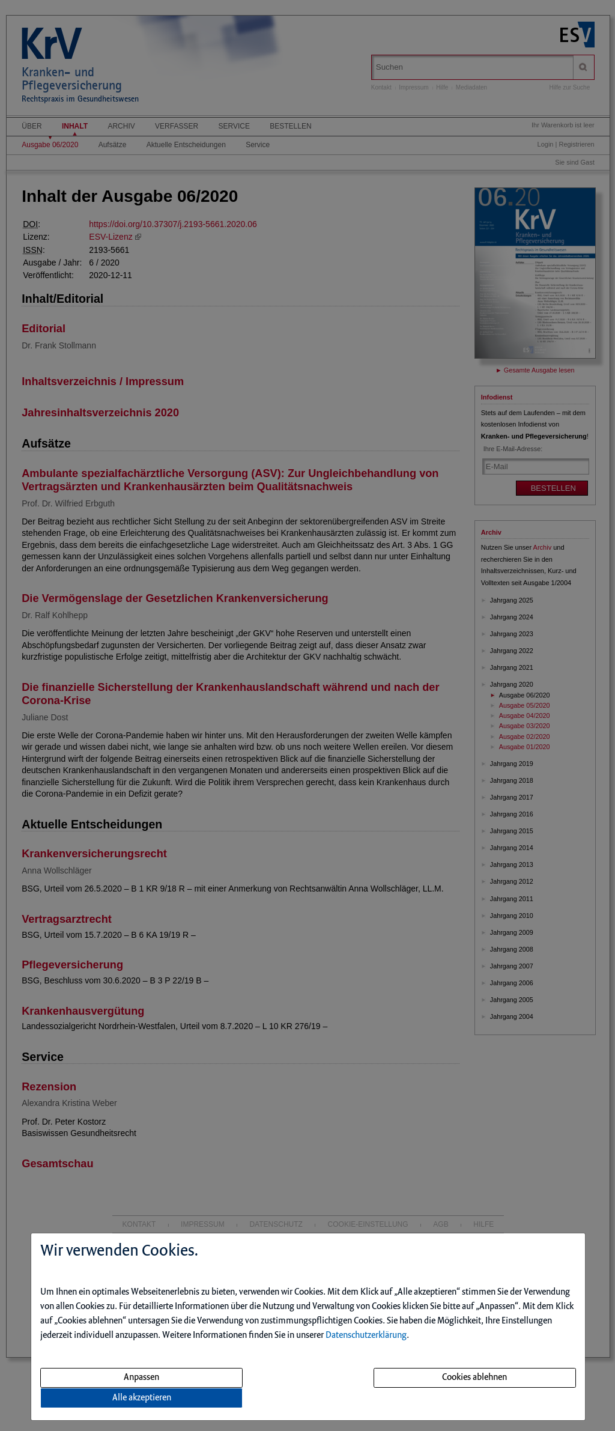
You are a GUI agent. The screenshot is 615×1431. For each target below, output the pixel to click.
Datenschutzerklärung (366, 1335)
